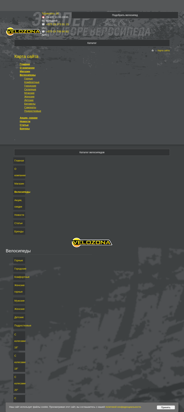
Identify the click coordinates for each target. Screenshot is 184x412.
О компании (27, 67)
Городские (30, 85)
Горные (28, 78)
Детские (29, 100)
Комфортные (31, 82)
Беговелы (29, 103)
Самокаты (30, 107)
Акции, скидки (29, 117)
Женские (29, 96)
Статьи (24, 125)
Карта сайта (164, 50)
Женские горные (19, 288)
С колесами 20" (19, 383)
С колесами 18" (19, 362)
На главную (153, 50)
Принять (166, 407)
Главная (25, 64)
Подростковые (32, 111)
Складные (30, 89)
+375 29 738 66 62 (57, 31)
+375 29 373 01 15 (57, 24)
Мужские (29, 93)
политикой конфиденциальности (123, 407)
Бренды (25, 128)
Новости (25, 121)
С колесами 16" (19, 341)
